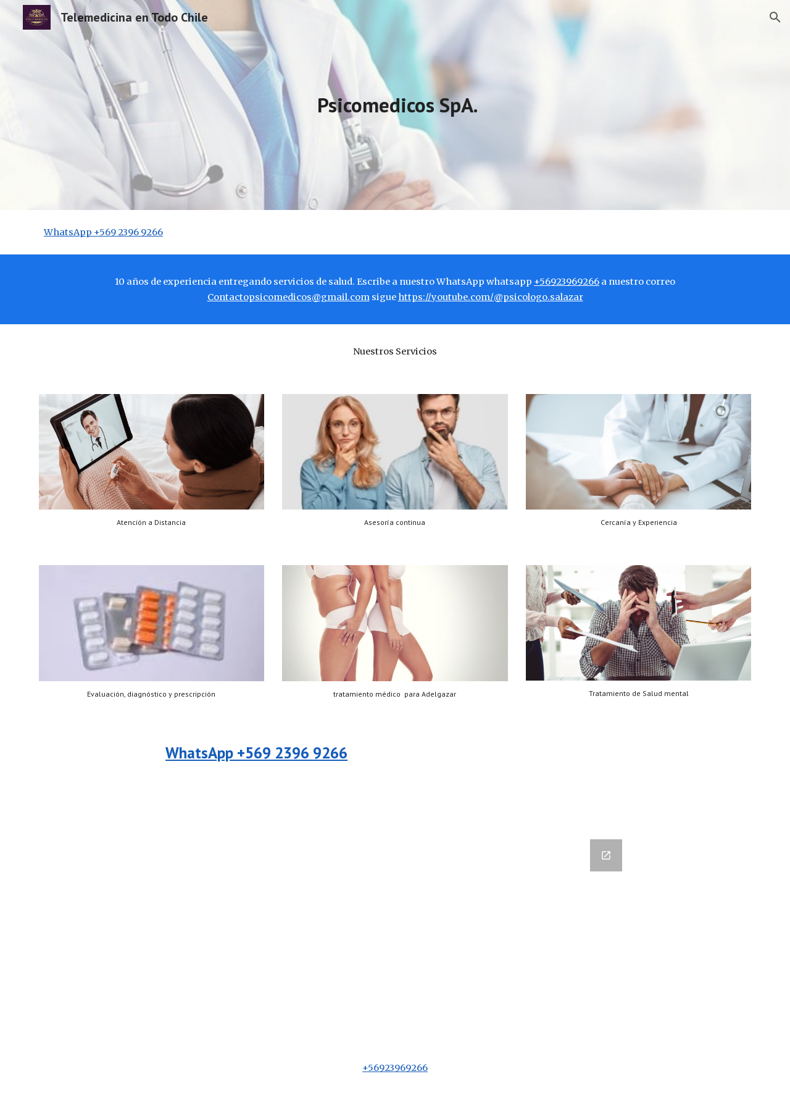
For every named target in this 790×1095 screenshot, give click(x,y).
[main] (395, 105)
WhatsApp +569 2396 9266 (103, 232)
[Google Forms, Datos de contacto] (334, 932)
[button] (775, 17)
